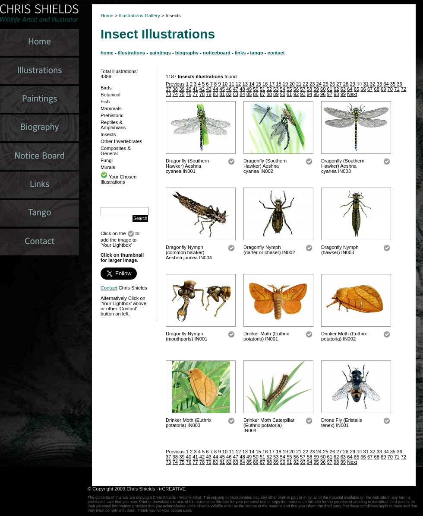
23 (312, 83)
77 (195, 94)
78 (202, 94)
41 (195, 89)
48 (242, 89)
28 (345, 83)
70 (390, 89)
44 (215, 89)
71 (396, 89)
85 (249, 94)
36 (399, 83)
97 (329, 94)
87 (262, 94)
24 (319, 83)
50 (255, 89)
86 (255, 94)
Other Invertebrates (121, 141)
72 (403, 89)
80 (215, 94)
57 (302, 89)
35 (392, 83)
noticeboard (216, 52)
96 (322, 94)
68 (376, 89)
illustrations (131, 52)
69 (383, 89)
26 (332, 83)
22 (305, 83)
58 (309, 89)
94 (309, 94)
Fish (105, 101)
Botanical (110, 94)
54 (282, 89)
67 (369, 89)
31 (366, 83)
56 (296, 89)
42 (202, 89)
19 (285, 83)
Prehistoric (112, 115)
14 (251, 83)
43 (208, 89)
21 (298, 83)
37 (168, 89)
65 (356, 89)
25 (325, 83)
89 (275, 94)
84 (242, 94)
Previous (175, 83)
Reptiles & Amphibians (113, 125)
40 (188, 89)
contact (276, 52)
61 (329, 89)
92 (296, 94)
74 (175, 94)
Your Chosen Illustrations (118, 179)
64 (349, 89)
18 (278, 83)
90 (282, 94)
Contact (109, 287)
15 (258, 83)
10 (224, 83)
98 (336, 94)
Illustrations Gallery (139, 15)
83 (235, 94)
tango (256, 52)
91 (289, 94)
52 (268, 89)
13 (244, 83)
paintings (160, 52)
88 (268, 94)
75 (181, 94)
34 (385, 83)
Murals (108, 167)
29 (352, 83)
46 (228, 89)
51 (262, 89)
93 (302, 94)
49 (249, 89)
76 (188, 94)
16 (265, 83)
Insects (108, 134)
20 (291, 83)
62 (336, 89)
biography (187, 52)
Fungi (107, 160)
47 (235, 89)
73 (168, 94)
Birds (106, 87)
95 (316, 94)
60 (322, 89)
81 (222, 94)
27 (338, 83)
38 (175, 89)
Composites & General (116, 151)
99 (343, 94)
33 (379, 83)
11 (231, 83)
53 (275, 89)
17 (272, 83)
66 (363, 89)
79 (208, 94)
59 (316, 89)
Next (352, 94)
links (240, 52)
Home (107, 15)
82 (228, 94)
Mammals (111, 108)
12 (238, 83)
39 (181, 89)
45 (222, 89)
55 (289, 89)
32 (372, 83)
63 (343, 89)
